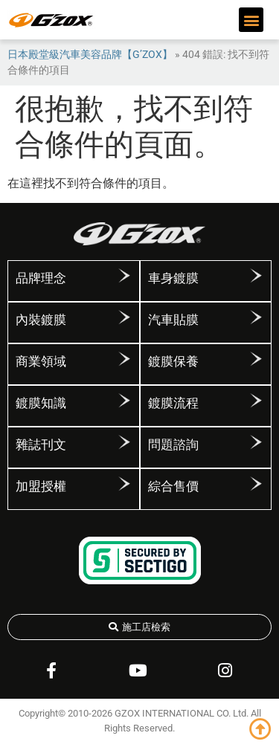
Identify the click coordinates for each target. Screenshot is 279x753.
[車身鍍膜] (255, 275)
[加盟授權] (124, 483)
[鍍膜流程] (255, 400)
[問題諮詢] (255, 442)
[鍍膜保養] (255, 359)
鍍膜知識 (41, 402)
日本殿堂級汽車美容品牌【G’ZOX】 (90, 54)
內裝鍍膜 (41, 319)
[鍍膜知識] (124, 400)
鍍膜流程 (173, 402)
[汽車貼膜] (255, 317)
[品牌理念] (124, 275)
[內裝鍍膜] (124, 317)
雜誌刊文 (41, 444)
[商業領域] (124, 359)
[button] (251, 19)
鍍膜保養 (173, 361)
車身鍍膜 (173, 278)
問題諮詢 (173, 444)
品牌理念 (41, 278)
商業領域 (41, 361)
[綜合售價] (255, 483)
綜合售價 (173, 486)
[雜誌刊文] (124, 442)
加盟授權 (41, 486)
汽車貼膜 (173, 319)
